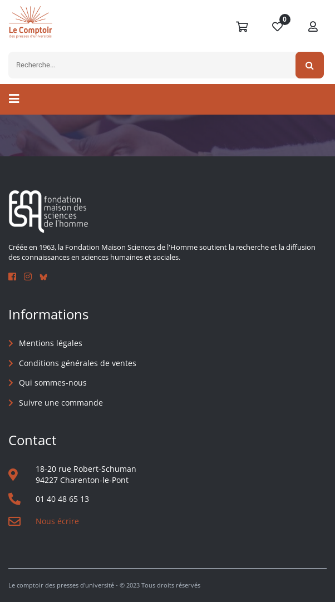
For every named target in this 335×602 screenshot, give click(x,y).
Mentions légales (50, 343)
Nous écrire (57, 521)
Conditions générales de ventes (77, 363)
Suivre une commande (61, 402)
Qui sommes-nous (53, 382)
